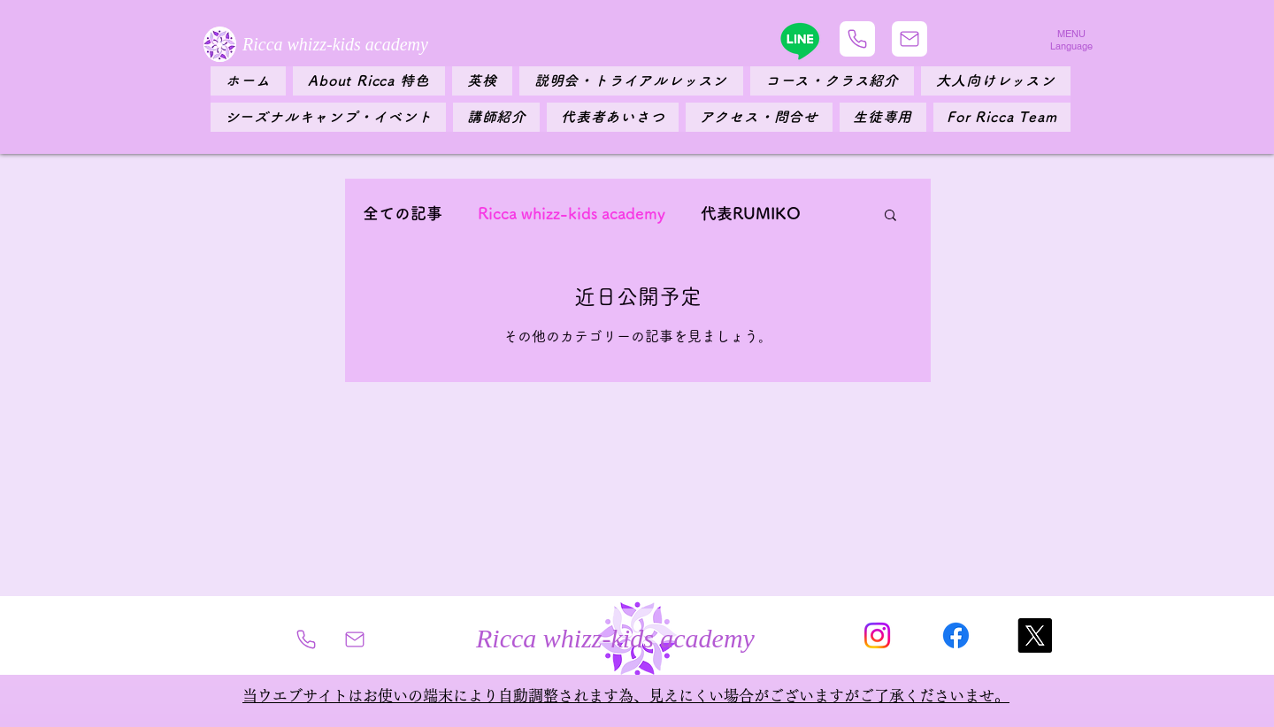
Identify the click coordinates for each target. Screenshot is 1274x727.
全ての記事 (402, 213)
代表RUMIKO (751, 213)
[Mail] (909, 39)
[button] (890, 216)
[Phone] (857, 39)
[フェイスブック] (956, 635)
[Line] (800, 41)
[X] (1034, 635)
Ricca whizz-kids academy (571, 213)
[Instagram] (877, 635)
